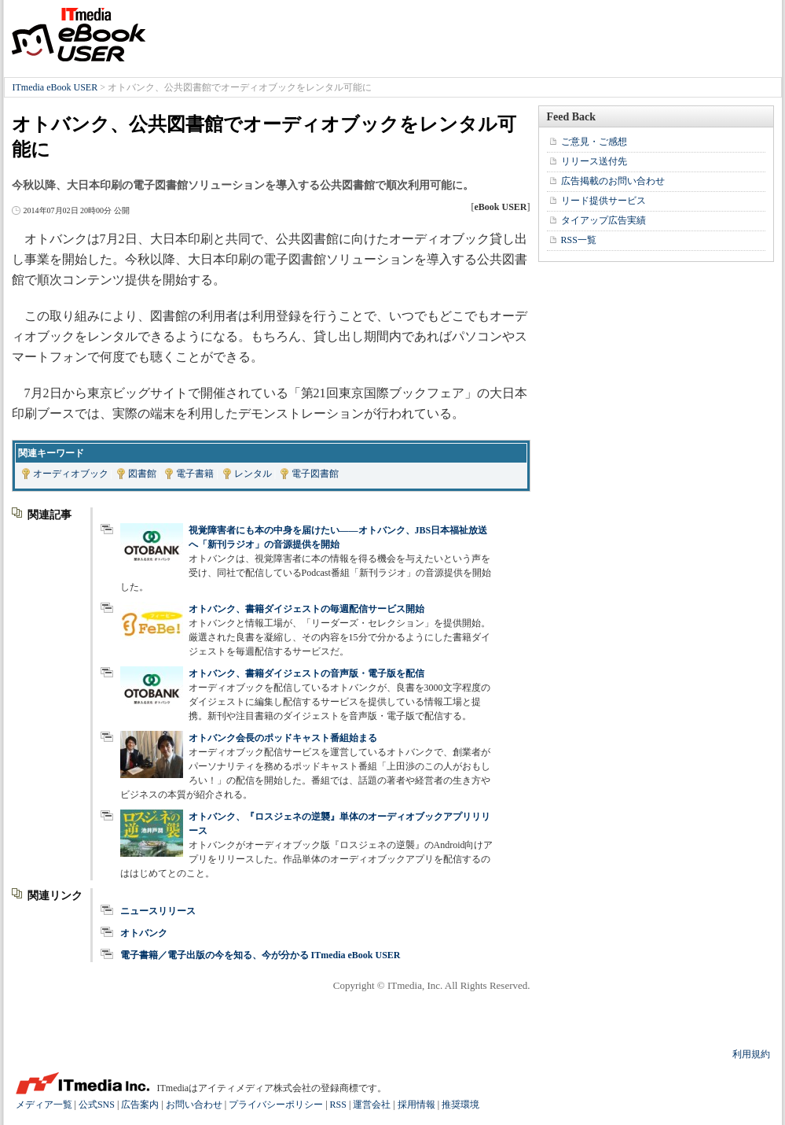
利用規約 (751, 1054)
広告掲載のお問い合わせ (613, 180)
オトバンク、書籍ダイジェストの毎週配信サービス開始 (306, 608)
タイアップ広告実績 (603, 220)
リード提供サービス (603, 200)
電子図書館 (315, 473)
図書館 (142, 473)
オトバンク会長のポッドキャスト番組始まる (283, 737)
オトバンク (143, 933)
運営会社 (372, 1104)
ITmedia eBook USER (78, 34)
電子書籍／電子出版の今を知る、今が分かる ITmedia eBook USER (260, 955)
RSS (338, 1104)
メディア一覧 (44, 1104)
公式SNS (97, 1104)
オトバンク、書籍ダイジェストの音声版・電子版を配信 (306, 673)
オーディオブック (70, 473)
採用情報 (416, 1104)
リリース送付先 (594, 161)
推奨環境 (460, 1104)
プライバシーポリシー (276, 1104)
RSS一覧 (578, 239)
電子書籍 (195, 473)
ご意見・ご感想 (594, 141)
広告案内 (140, 1104)
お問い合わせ (194, 1104)
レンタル (253, 473)
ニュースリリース (158, 911)
